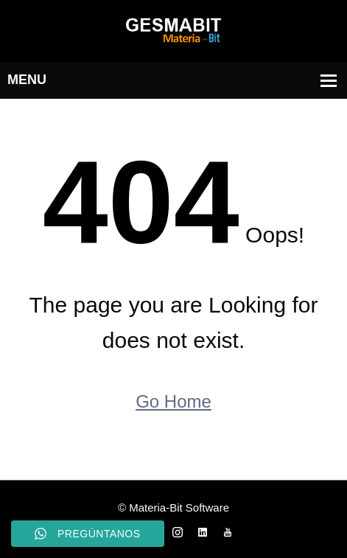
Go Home (173, 401)
